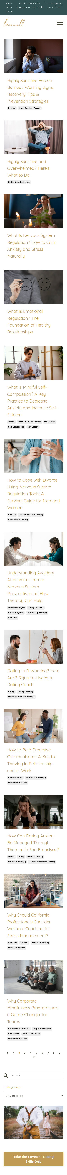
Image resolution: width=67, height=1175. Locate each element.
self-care (12, 943)
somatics (12, 618)
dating (11, 691)
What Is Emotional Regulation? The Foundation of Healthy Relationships (29, 321)
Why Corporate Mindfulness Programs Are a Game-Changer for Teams (32, 1011)
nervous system (16, 613)
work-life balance (16, 948)
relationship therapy (18, 520)
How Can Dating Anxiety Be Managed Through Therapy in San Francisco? (33, 842)
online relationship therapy (21, 697)
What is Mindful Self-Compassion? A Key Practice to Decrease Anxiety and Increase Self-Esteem (32, 400)
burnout (12, 108)
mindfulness (49, 422)
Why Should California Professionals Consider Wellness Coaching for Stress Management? (29, 925)
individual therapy (17, 862)
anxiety (11, 422)
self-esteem (33, 427)
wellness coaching (40, 943)
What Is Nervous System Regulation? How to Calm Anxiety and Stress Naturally (31, 246)
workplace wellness (17, 782)
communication (15, 777)
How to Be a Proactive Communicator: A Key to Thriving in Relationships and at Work (31, 760)
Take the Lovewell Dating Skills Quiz (33, 1159)
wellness (24, 943)
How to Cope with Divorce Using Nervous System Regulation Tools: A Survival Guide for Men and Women (33, 493)
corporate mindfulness (19, 1029)
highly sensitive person (30, 108)
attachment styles (16, 607)
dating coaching (36, 607)
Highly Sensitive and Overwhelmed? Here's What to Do (28, 168)
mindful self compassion (29, 422)
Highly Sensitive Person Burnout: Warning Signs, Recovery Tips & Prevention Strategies (30, 91)
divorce (12, 514)
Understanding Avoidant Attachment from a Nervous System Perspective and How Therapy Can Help (30, 586)
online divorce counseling (31, 514)
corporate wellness (42, 1029)
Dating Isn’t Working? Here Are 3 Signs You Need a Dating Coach (33, 677)
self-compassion (16, 427)
